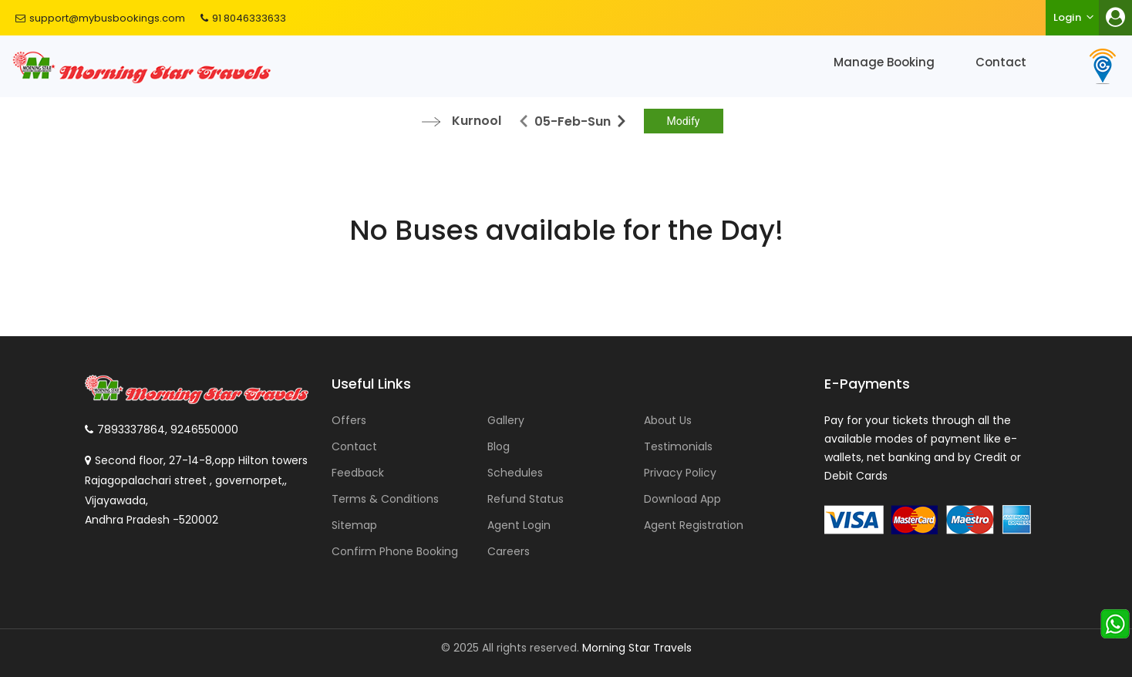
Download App (682, 499)
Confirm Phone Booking (395, 551)
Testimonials (678, 446)
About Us (668, 420)
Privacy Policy (680, 472)
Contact (1000, 62)
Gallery (505, 420)
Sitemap (354, 525)
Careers (508, 551)
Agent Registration (693, 525)
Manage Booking (884, 62)
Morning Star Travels (637, 647)
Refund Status (525, 499)
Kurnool (476, 121)
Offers (349, 420)
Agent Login (519, 525)
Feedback (358, 472)
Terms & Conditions (385, 499)
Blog (498, 446)
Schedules (515, 472)
